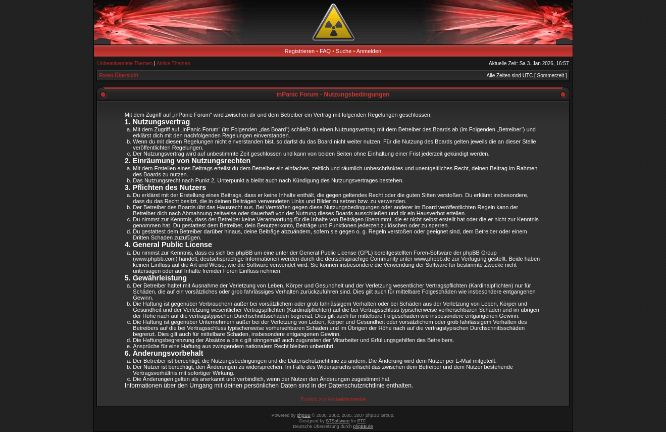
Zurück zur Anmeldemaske (333, 399)
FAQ (325, 51)
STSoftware (337, 420)
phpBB (304, 415)
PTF (361, 420)
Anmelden (369, 51)
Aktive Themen (173, 63)
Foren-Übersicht (118, 75)
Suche (343, 51)
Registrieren (300, 51)
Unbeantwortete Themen (125, 63)
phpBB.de (363, 426)
